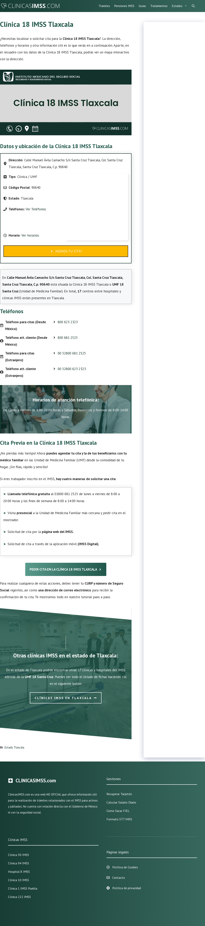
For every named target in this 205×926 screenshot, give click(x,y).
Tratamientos (159, 6)
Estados (181, 6)
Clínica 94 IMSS (18, 863)
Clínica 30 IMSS (18, 855)
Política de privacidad (126, 888)
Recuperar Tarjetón (119, 794)
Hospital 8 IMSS (19, 872)
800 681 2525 (68, 337)
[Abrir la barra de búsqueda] (193, 6)
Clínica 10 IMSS (18, 880)
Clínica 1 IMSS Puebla (22, 888)
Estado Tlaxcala (14, 747)
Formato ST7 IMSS (119, 819)
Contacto (118, 878)
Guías (142, 6)
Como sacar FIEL (118, 811)
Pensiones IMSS (124, 6)
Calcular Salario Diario (121, 802)
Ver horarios (30, 235)
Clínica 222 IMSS (19, 897)
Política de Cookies (125, 867)
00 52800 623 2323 (72, 369)
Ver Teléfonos (36, 209)
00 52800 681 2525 (72, 353)
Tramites (104, 6)
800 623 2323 (68, 322)
